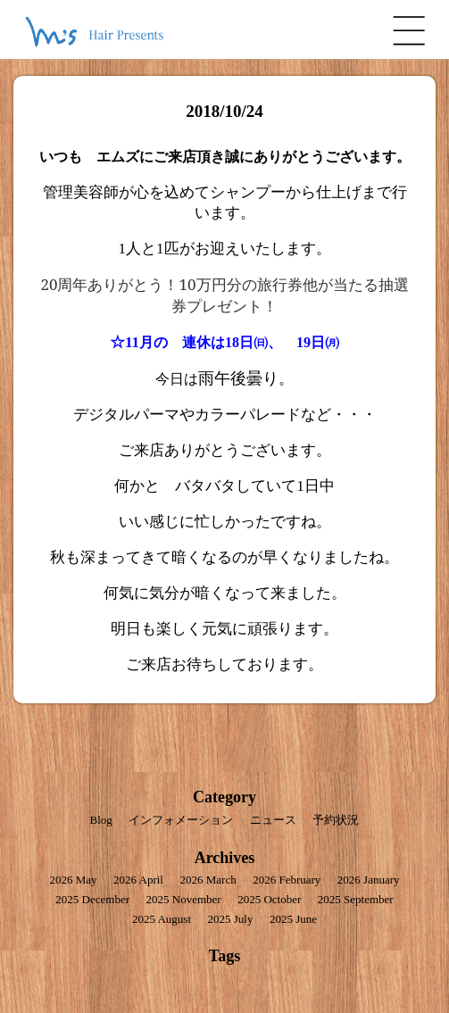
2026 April (138, 879)
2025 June (293, 919)
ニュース (273, 819)
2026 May (72, 879)
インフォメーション (181, 819)
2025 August (161, 919)
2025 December (92, 899)
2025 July (231, 919)
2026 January (368, 879)
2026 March (207, 879)
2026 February (286, 879)
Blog (101, 819)
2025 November (183, 899)
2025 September (356, 899)
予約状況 (335, 819)
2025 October (269, 899)
